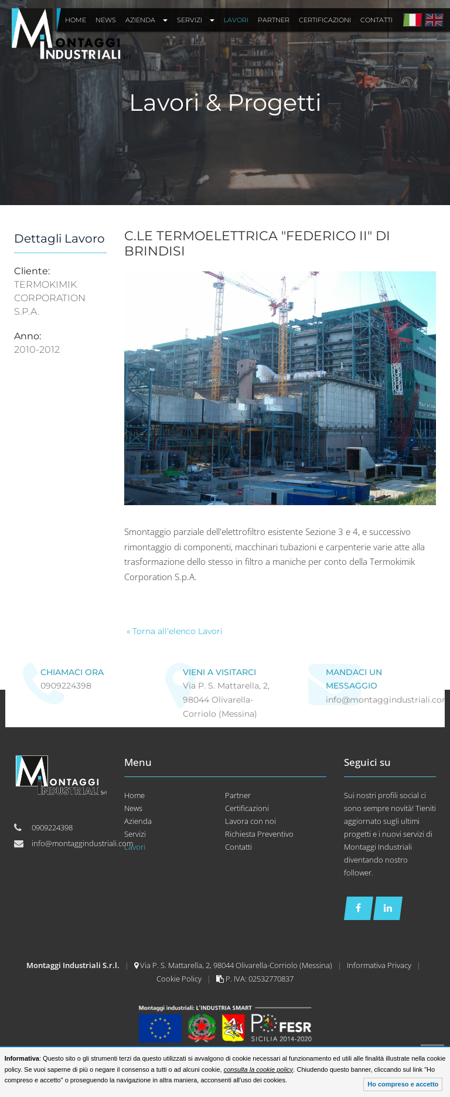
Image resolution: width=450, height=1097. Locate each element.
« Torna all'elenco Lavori (175, 631)
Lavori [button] (236, 20)
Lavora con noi (250, 821)
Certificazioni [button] (325, 20)
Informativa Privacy (380, 965)
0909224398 (65, 685)
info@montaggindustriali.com (82, 843)
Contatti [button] (376, 20)
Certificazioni (247, 808)
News (133, 808)
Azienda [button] (146, 20)
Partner (238, 795)
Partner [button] (273, 20)
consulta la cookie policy (259, 1069)
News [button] (106, 20)
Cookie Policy (179, 978)
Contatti (238, 847)
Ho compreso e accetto (402, 1084)
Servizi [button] (195, 20)
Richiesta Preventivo (259, 834)
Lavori (134, 847)
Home (134, 795)
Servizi (135, 834)
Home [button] (75, 20)
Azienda (138, 821)
